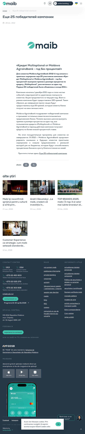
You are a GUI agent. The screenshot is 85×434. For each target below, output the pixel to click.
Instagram (15, 420)
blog (45, 300)
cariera (46, 307)
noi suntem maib (50, 267)
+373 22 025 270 (13, 281)
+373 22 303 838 (13, 288)
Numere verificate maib (73, 292)
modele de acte (70, 300)
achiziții (46, 282)
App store (8, 375)
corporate (47, 279)
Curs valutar (69, 313)
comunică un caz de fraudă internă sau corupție (51, 313)
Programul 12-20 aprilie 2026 (15, 303)
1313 (8, 267)
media (46, 296)
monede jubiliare (70, 296)
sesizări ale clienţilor (51, 292)
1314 (21, 267)
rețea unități (69, 317)
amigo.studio (7, 430)
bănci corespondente (72, 310)
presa (5, 11)
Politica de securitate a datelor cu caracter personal (73, 282)
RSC (45, 304)
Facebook (6, 420)
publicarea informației (52, 271)
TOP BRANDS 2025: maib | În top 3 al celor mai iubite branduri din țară (70, 203)
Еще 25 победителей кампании (53, 153)
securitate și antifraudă (73, 288)
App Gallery (35, 375)
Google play (22, 375)
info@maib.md (8, 294)
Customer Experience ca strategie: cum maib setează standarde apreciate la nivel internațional (15, 245)
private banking (50, 275)
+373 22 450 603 (13, 275)
